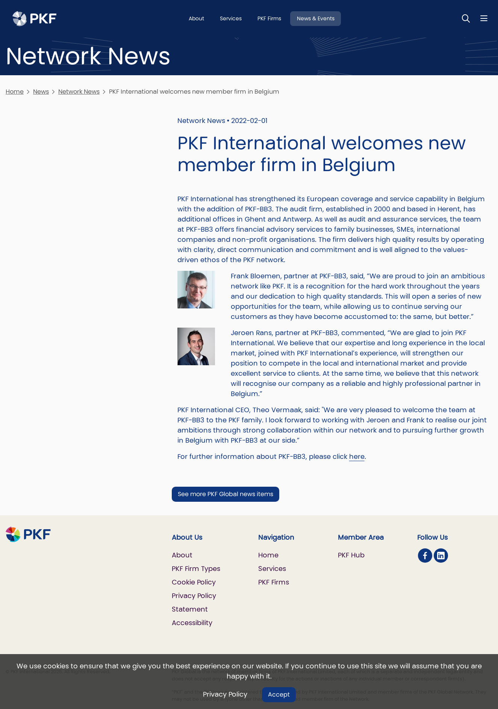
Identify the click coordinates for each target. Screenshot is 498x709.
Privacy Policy (225, 694)
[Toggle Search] (466, 18)
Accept (279, 694)
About (196, 18)
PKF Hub (351, 555)
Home (15, 91)
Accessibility (192, 622)
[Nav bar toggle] (484, 18)
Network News (79, 91)
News (41, 91)
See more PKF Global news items (225, 494)
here (357, 456)
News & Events (316, 18)
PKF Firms (269, 18)
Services (231, 18)
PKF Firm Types (196, 568)
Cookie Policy (194, 582)
